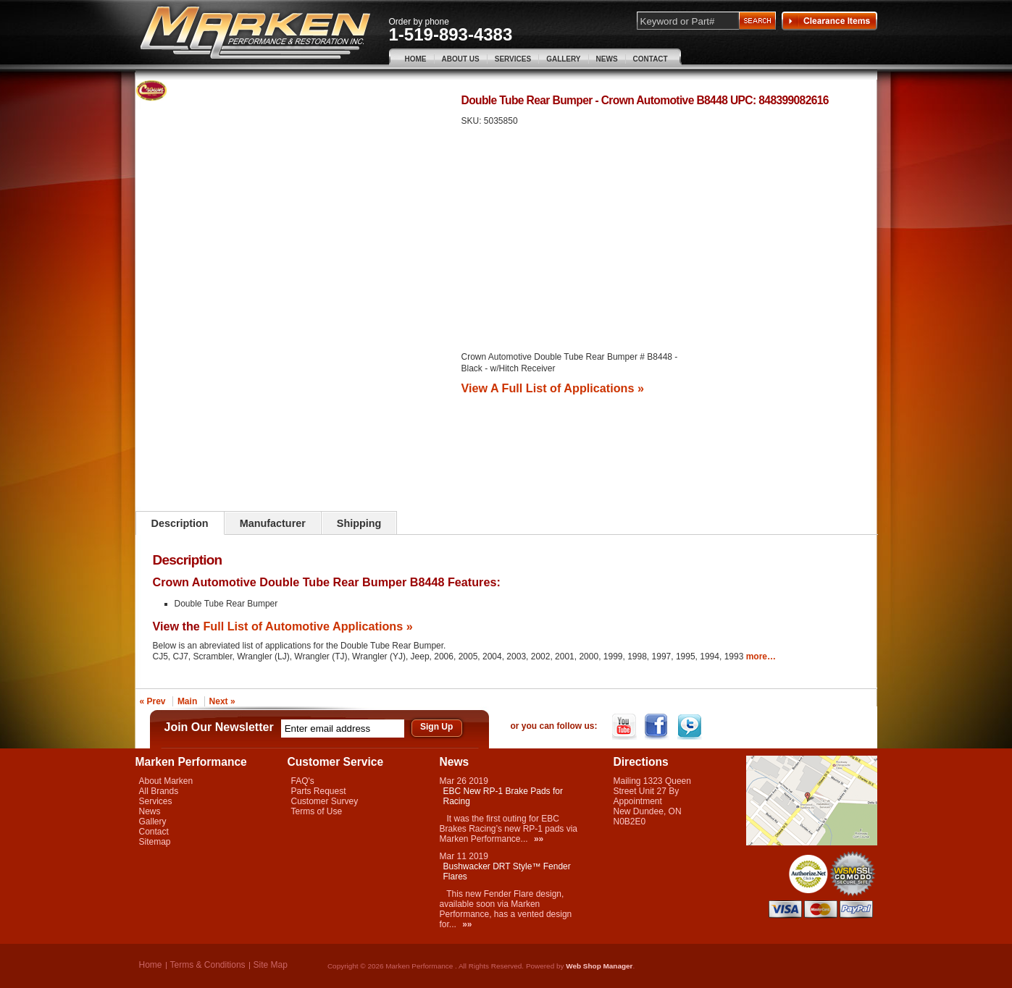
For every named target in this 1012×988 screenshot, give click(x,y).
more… (761, 656)
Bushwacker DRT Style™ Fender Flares (507, 871)
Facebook (658, 727)
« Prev (153, 701)
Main (187, 701)
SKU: (472, 121)
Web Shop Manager (599, 966)
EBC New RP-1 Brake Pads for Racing (503, 796)
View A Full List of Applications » (552, 387)
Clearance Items (829, 21)
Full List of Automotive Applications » (307, 626)
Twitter (690, 727)
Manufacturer (273, 523)
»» (538, 839)
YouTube (625, 727)
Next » (222, 701)
